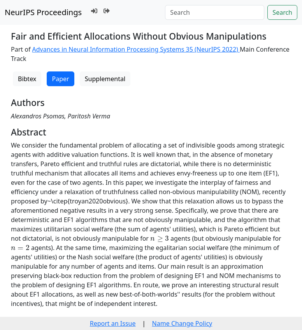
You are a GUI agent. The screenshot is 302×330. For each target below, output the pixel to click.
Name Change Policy (182, 323)
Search (282, 12)
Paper (60, 79)
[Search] (214, 12)
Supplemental (105, 79)
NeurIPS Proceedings (43, 12)
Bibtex (27, 79)
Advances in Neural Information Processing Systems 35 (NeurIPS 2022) (136, 49)
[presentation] (159, 238)
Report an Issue (113, 323)
